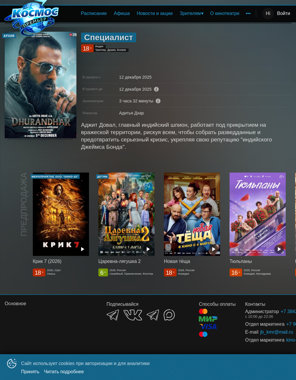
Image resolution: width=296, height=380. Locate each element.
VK (133, 315)
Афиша (122, 13)
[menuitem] (93, 13)
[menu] (159, 13)
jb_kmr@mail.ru (269, 332)
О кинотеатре (224, 13)
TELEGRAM (113, 315)
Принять (30, 371)
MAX (169, 314)
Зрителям (190, 13)
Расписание (94, 13)
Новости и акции (155, 13)
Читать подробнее (64, 371)
